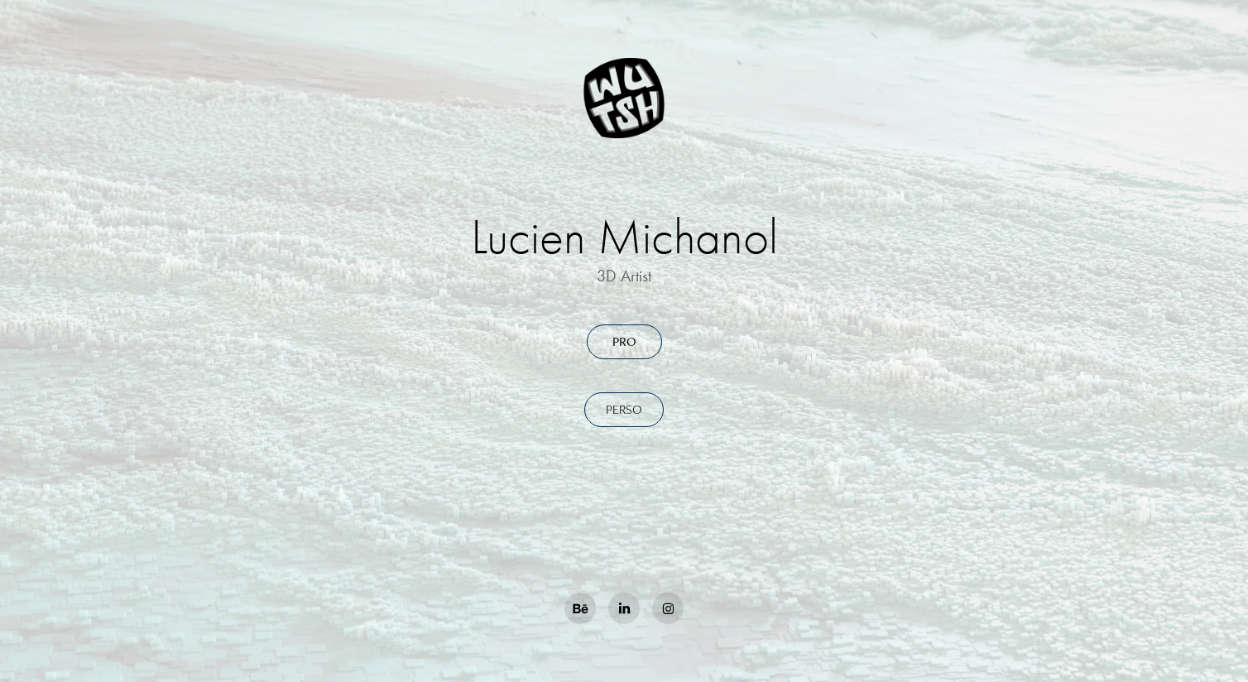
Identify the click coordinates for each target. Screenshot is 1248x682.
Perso (624, 409)
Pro (624, 341)
